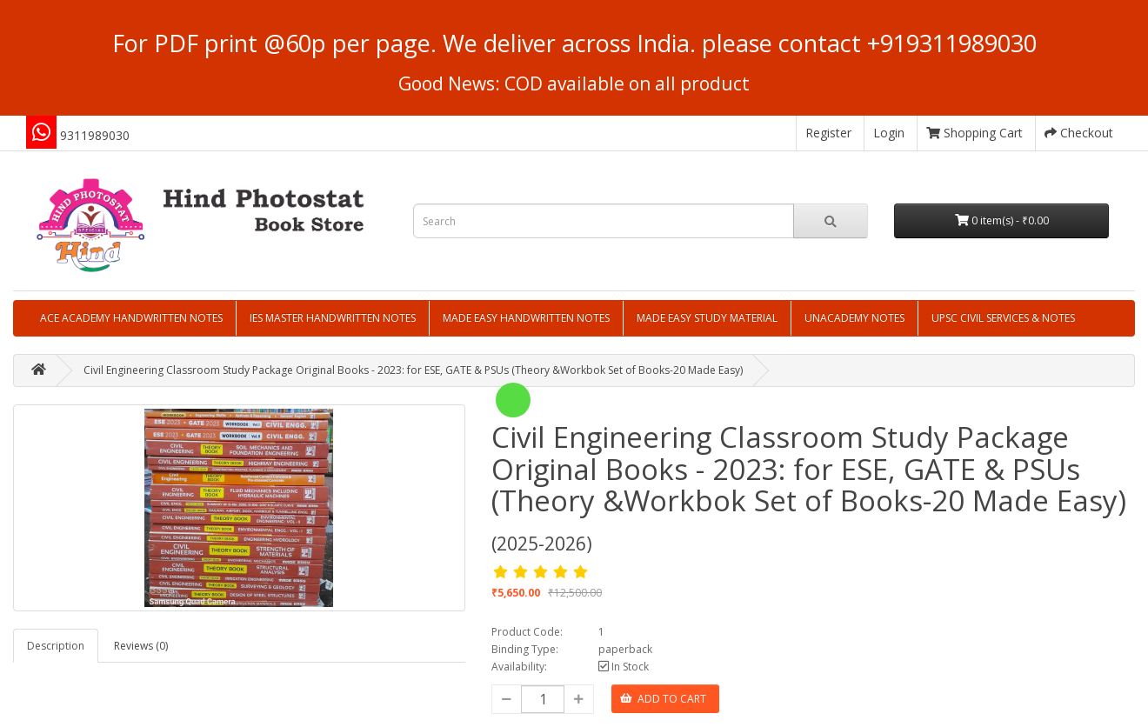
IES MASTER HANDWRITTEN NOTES (333, 317)
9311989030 (95, 135)
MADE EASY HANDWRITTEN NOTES (526, 317)
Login (888, 132)
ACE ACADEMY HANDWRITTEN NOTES (131, 317)
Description (55, 645)
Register (828, 132)
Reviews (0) (141, 645)
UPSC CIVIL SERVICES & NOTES (1003, 317)
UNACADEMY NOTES (854, 317)
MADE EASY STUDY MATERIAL (707, 317)
